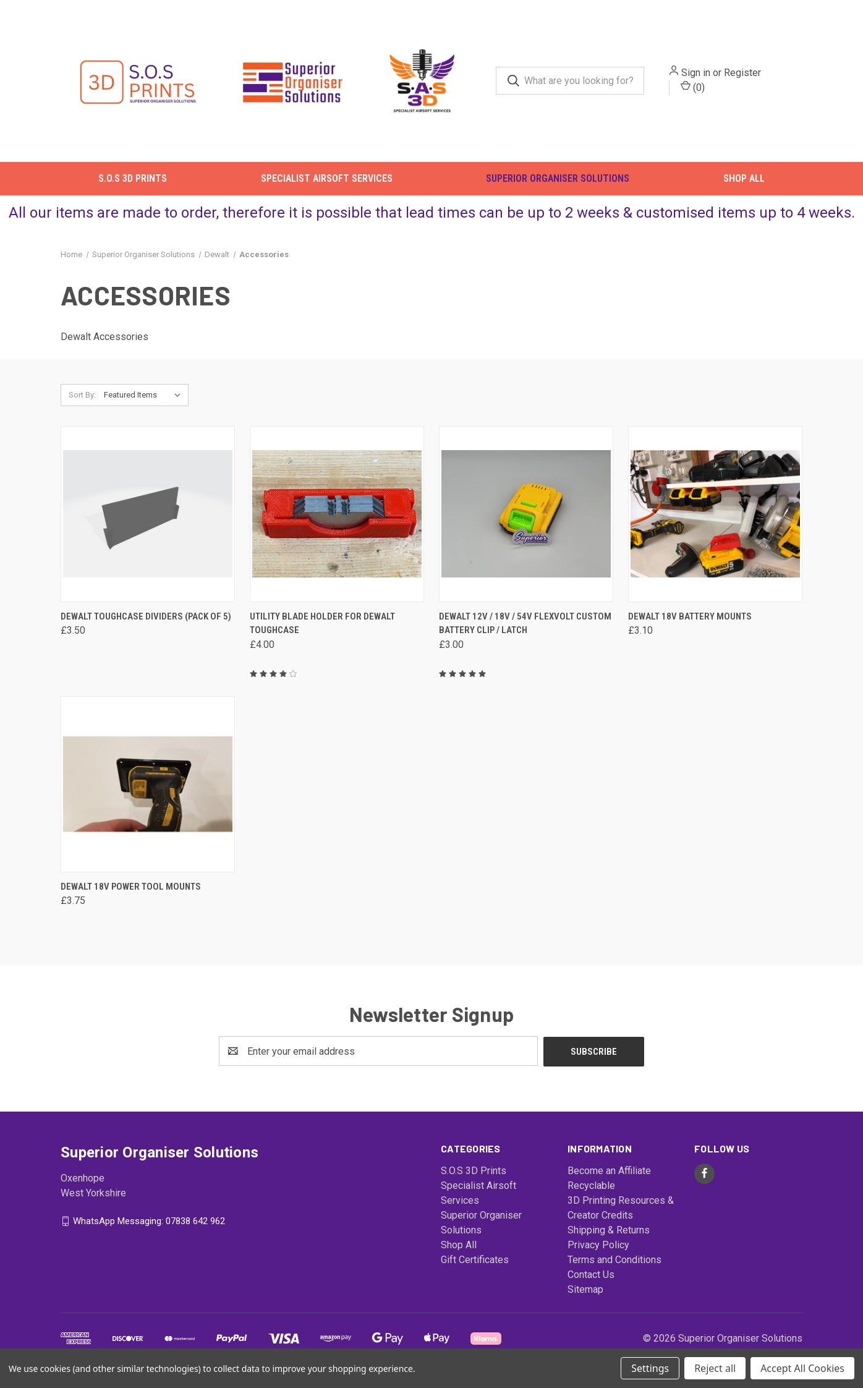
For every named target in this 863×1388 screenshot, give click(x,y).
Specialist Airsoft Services (327, 182)
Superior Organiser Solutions (557, 182)
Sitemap (585, 1296)
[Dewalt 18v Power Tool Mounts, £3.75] (147, 791)
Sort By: (82, 401)
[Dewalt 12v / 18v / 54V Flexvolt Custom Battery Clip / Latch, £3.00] (526, 521)
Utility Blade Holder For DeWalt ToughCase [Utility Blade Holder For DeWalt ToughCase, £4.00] (322, 630)
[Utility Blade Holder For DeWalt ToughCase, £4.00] (337, 521)
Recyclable (591, 1192)
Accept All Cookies (802, 1368)
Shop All (744, 182)
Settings (650, 1368)
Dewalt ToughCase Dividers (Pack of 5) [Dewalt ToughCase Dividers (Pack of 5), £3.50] (146, 623)
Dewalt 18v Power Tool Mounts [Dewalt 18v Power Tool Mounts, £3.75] (131, 893)
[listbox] (145, 401)
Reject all (715, 1368)
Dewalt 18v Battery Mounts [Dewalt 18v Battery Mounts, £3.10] (690, 623)
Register (748, 74)
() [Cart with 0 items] (699, 88)
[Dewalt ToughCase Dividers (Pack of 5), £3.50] (147, 521)
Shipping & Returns (609, 1237)
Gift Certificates (475, 1266)
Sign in (701, 74)
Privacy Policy (598, 1252)
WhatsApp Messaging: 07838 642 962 (149, 1227)
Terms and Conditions (614, 1266)
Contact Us (591, 1281)
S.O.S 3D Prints (132, 182)
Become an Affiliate (609, 1177)
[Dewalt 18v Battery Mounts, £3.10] (715, 521)
